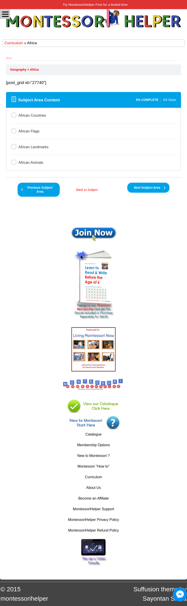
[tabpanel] (93, 82)
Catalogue (94, 434)
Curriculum (13, 43)
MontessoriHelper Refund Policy (93, 530)
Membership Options (93, 445)
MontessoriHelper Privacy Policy (93, 520)
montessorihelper (24, 598)
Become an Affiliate (93, 498)
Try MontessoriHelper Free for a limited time (95, 4)
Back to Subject (87, 190)
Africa (34, 69)
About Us (93, 488)
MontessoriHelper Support (93, 509)
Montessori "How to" (93, 466)
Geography (18, 69)
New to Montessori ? (93, 456)
